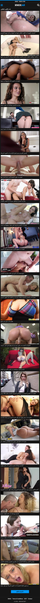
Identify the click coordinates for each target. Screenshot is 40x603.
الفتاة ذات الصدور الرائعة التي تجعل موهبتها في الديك (14, 225)
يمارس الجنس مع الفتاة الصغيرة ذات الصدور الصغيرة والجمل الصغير (17, 561)
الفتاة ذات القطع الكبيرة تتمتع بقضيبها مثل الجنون (12, 249)
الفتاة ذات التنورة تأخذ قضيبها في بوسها (10, 81)
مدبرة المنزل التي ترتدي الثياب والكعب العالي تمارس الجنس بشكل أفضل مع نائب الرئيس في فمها (20, 57)
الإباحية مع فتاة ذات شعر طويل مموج (10, 513)
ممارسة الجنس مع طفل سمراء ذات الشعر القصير (13, 201)
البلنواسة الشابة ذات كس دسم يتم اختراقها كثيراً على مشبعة (15, 345)
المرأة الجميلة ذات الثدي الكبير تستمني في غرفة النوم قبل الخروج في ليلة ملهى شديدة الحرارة (20, 489)
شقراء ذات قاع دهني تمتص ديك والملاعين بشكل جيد (13, 441)
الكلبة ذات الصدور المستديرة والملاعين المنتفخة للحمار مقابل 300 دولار (18, 393)
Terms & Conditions (17, 598)
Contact (30, 598)
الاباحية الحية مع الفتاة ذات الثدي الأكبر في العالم (12, 369)
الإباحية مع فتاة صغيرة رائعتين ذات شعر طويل (12, 465)
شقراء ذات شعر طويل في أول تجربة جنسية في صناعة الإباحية (16, 417)
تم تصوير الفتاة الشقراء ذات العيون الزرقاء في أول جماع (14, 585)
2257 (25, 598)
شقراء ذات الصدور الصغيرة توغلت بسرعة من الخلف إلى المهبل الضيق (18, 297)
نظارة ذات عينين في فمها (7, 321)
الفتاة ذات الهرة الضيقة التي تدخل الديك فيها (11, 177)
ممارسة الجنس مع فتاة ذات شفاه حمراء (11, 537)
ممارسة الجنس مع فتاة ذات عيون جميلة (10, 105)
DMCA (9, 598)
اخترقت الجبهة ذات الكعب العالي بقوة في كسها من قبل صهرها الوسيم (18, 33)
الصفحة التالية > (20, 591)
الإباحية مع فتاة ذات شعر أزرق (8, 129)
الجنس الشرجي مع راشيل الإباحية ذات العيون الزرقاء (14, 153)
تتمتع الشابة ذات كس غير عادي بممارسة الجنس (12, 273)
